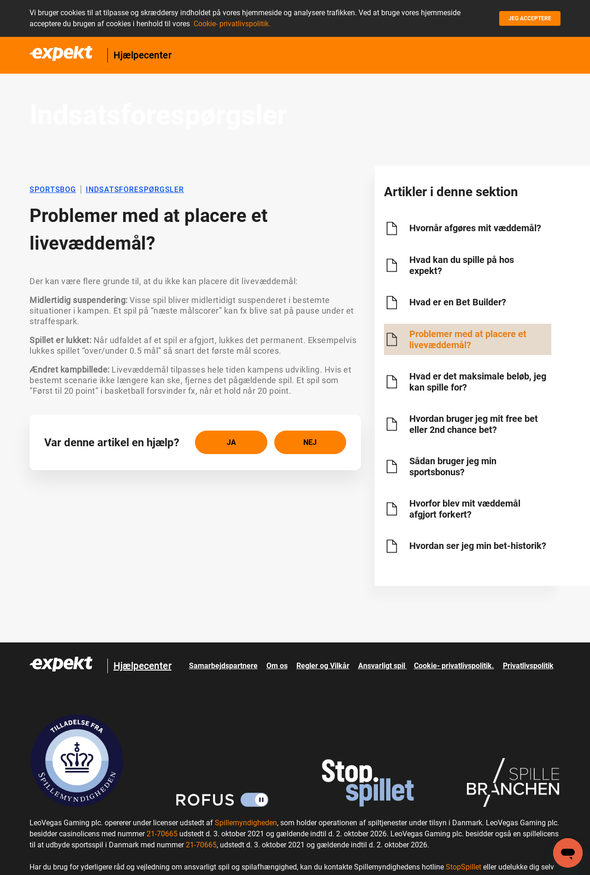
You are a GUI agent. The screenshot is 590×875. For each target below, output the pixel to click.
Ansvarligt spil (382, 665)
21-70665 (162, 833)
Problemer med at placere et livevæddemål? (467, 339)
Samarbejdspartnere (223, 665)
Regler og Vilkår (322, 665)
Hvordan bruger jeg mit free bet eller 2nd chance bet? (473, 424)
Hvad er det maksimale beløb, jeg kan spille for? (477, 382)
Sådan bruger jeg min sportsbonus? (452, 466)
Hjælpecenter (142, 55)
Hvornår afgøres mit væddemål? (475, 227)
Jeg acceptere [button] (529, 18)
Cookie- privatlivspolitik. (232, 23)
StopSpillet (463, 867)
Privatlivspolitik (528, 665)
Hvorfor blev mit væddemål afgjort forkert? (464, 509)
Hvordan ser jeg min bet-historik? (477, 545)
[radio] (231, 442)
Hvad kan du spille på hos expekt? (461, 265)
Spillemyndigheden (246, 822)
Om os (277, 665)
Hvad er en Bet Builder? (457, 302)
